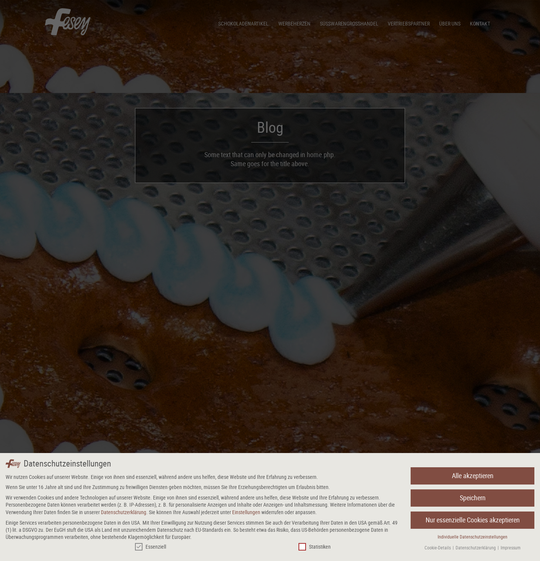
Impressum (510, 549)
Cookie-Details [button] (438, 549)
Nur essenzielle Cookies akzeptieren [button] (473, 521)
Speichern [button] (473, 499)
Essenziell (150, 548)
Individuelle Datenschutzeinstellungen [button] (472, 538)
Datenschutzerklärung (123, 513)
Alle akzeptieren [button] (473, 477)
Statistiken (314, 548)
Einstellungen (246, 513)
